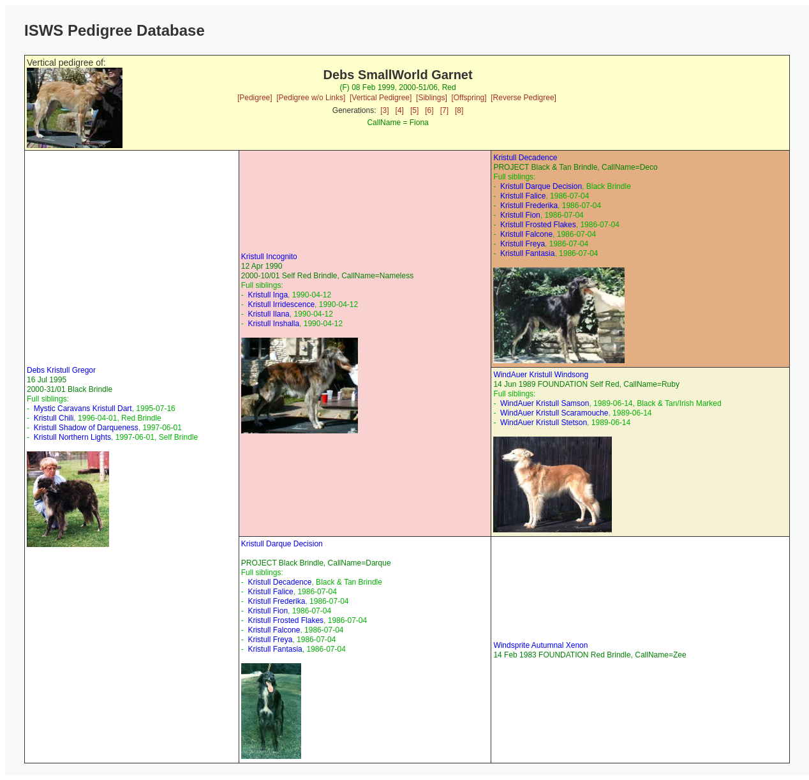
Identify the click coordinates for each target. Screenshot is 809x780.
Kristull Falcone (526, 234)
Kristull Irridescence (281, 304)
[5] (414, 110)
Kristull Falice (523, 195)
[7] (444, 110)
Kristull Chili (54, 418)
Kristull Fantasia (527, 253)
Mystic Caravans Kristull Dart (83, 408)
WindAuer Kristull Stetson (543, 422)
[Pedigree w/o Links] (310, 97)
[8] (459, 110)
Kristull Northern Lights (72, 437)
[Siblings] (431, 97)
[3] (384, 110)
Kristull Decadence (525, 157)
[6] (429, 110)
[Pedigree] (254, 97)
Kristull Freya (522, 243)
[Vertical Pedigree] (381, 97)
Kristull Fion (520, 215)
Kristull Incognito (269, 256)
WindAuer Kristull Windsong (540, 374)
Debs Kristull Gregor (61, 370)
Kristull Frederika (529, 205)
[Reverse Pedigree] (523, 97)
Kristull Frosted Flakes (538, 224)
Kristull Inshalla (273, 323)
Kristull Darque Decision (541, 186)
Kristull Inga (268, 294)
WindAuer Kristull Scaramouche (554, 413)
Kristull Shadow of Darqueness (86, 427)
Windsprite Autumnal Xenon (540, 645)
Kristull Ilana (268, 314)
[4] (400, 110)
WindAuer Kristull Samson (544, 403)
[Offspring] (468, 97)
